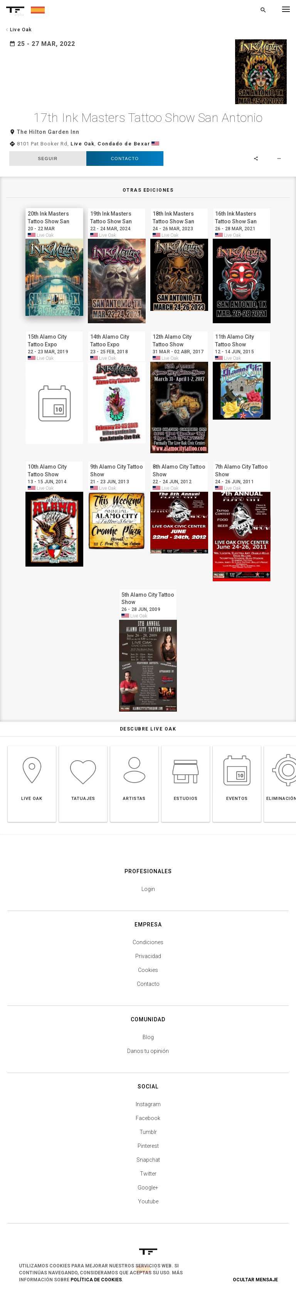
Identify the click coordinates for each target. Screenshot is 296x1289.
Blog (148, 1030)
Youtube (148, 1194)
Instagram (148, 1097)
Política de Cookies (96, 1279)
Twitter (148, 1167)
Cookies (148, 963)
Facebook (148, 1111)
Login (148, 882)
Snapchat (148, 1153)
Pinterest (148, 1139)
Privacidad (148, 949)
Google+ (148, 1181)
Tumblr (148, 1125)
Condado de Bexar (124, 137)
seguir (47, 151)
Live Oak (82, 137)
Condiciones (148, 935)
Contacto (125, 151)
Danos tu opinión (148, 1044)
